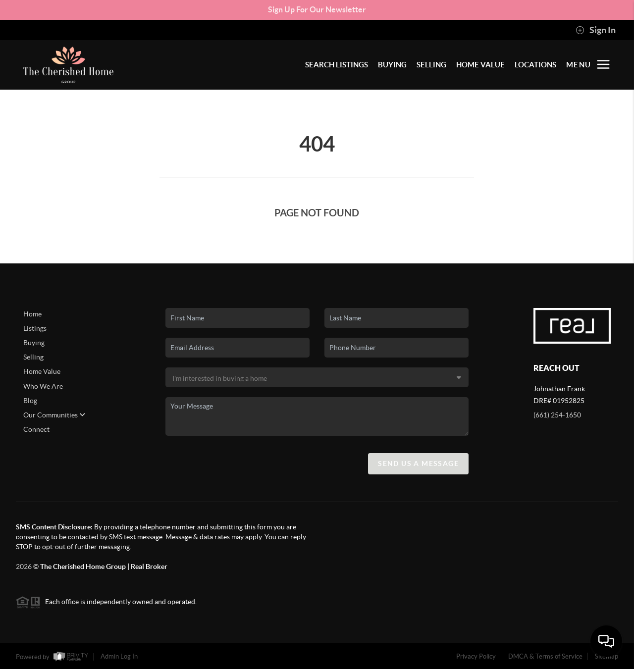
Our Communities (54, 415)
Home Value (41, 371)
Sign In (596, 30)
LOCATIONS (535, 64)
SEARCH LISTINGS (336, 64)
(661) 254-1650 (557, 415)
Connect (36, 429)
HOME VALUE (480, 64)
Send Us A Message (418, 463)
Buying (34, 343)
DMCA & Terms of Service (545, 656)
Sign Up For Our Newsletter (317, 9)
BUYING (392, 64)
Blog (30, 401)
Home (32, 314)
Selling (33, 357)
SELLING (431, 64)
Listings (35, 328)
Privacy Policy (476, 656)
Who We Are (43, 386)
